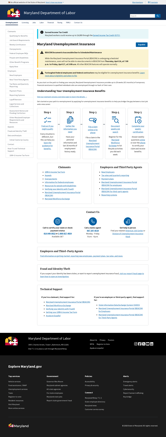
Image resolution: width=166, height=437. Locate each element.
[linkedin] (151, 344)
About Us (93, 340)
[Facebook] (139, 344)
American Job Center (134, 230)
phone (142, 142)
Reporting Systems (17, 95)
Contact (11, 144)
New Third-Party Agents (19, 79)
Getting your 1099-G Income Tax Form (61, 312)
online (142, 140)
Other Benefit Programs (19, 62)
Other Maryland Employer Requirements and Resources (20, 120)
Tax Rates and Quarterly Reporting (19, 85)
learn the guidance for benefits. (47, 145)
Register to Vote (103, 344)
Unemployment (12, 22)
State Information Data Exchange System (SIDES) (119, 305)
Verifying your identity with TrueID (59, 189)
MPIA (92, 344)
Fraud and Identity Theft (17, 131)
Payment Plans (16, 91)
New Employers (16, 75)
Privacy (102, 340)
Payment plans (107, 179)
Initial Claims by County (19, 140)
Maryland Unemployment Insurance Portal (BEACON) (68, 302)
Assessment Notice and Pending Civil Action (19, 112)
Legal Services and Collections (17, 105)
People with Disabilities (19, 58)
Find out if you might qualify (47, 126)
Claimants (12, 31)
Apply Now (14, 66)
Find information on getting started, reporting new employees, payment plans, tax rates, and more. (81, 256)
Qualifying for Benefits (19, 36)
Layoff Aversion (15, 99)
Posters (111, 340)
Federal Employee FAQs (19, 53)
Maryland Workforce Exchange (114, 143)
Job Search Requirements (20, 40)
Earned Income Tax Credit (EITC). (106, 35)
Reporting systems (109, 195)
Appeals (11, 127)
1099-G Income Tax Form (19, 155)
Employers (12, 71)
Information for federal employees (59, 182)
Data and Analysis (15, 135)
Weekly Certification (18, 44)
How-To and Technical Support (16, 149)
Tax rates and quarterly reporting (115, 175)
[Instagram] (135, 344)
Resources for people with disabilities (60, 185)
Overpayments (15, 49)
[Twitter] (143, 344)
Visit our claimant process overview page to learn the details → (62, 97)
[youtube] (147, 344)
